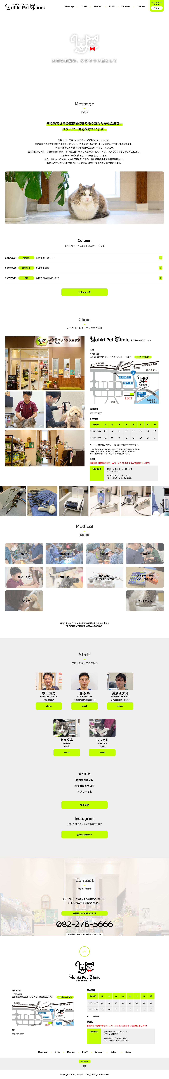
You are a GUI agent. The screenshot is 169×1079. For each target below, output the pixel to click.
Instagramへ (85, 834)
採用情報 (84, 805)
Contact (126, 6)
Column (141, 6)
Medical (98, 6)
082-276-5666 (96, 413)
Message (69, 6)
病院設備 (26, 258)
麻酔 (26, 278)
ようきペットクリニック (20, 5)
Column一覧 (84, 292)
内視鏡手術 (26, 268)
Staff (112, 6)
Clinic (84, 6)
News (128, 1052)
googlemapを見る (143, 357)
